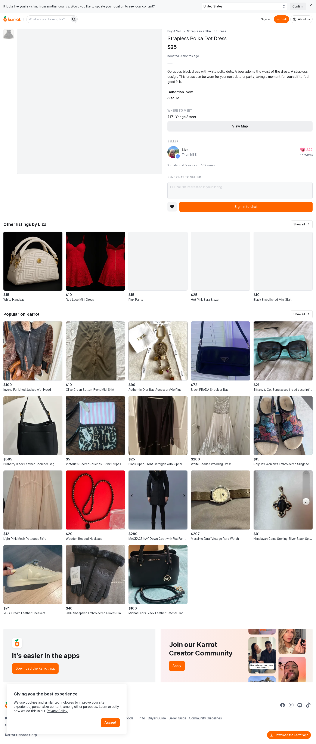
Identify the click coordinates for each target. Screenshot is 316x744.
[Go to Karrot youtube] (299, 705)
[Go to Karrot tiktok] (308, 705)
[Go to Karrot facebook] (282, 705)
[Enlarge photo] (89, 101)
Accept (110, 722)
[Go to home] (12, 19)
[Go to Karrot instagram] (291, 705)
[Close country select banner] (311, 5)
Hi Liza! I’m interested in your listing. (240, 190)
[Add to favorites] (172, 207)
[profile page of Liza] (173, 152)
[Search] (74, 19)
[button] (302, 224)
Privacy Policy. (57, 711)
